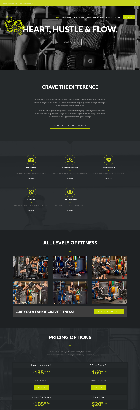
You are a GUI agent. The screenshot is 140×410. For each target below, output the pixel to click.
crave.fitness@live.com (26, 3)
